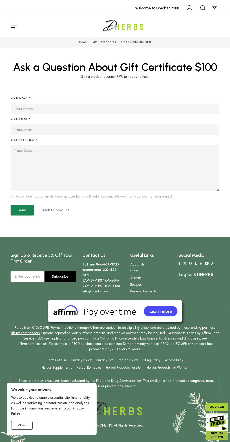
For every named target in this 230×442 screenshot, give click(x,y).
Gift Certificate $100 (168, 67)
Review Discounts (143, 291)
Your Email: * (20, 119)
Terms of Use (57, 360)
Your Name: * (20, 98)
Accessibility (174, 360)
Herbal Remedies (89, 368)
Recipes (136, 285)
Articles (136, 278)
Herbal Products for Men (124, 368)
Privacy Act (104, 360)
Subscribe (60, 276)
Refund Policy (128, 360)
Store (134, 271)
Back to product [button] (55, 210)
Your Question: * (24, 140)
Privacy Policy (81, 360)
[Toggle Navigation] (14, 26)
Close (22, 425)
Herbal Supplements (57, 368)
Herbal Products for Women (167, 368)
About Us (137, 264)
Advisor (217, 407)
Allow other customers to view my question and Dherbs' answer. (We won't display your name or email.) (94, 196)
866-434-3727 (107, 264)
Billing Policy (151, 360)
